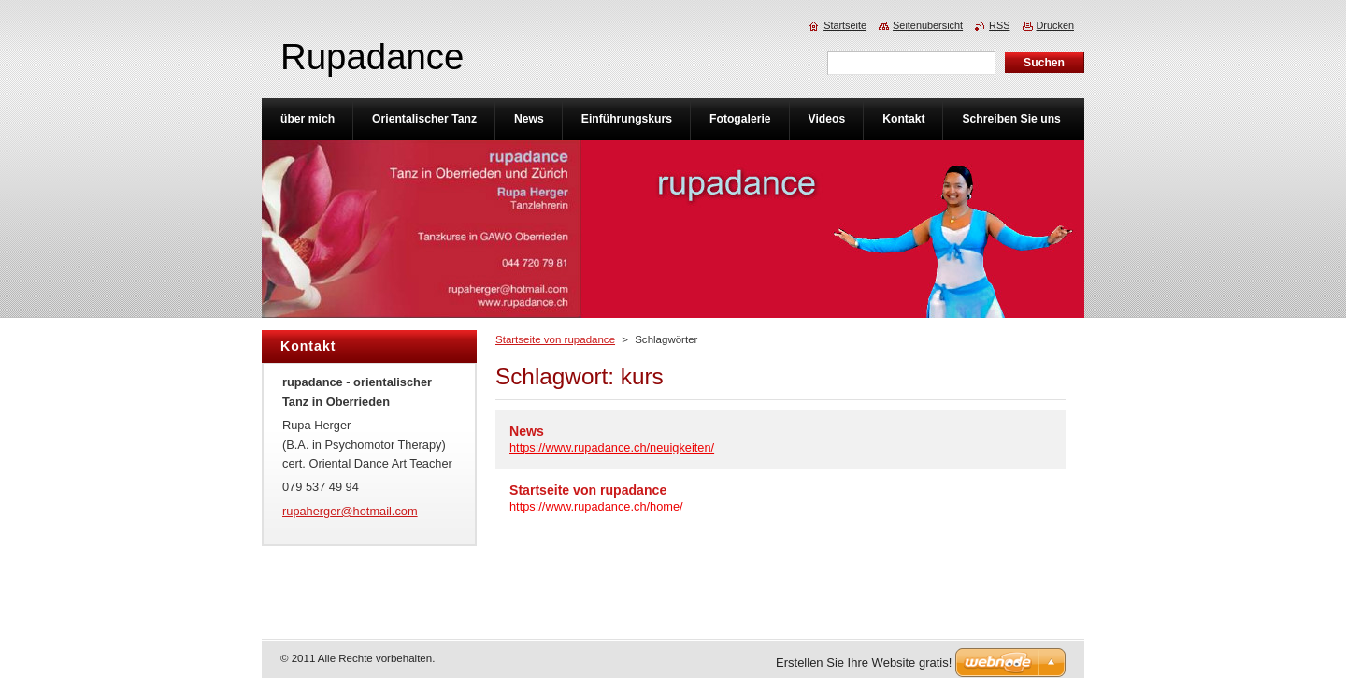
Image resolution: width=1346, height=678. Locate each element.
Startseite (844, 25)
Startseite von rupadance (555, 339)
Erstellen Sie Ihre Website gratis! (864, 663)
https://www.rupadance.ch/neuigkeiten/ (611, 447)
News (526, 431)
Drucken (1056, 25)
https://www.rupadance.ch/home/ (596, 506)
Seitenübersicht (928, 25)
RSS (999, 25)
